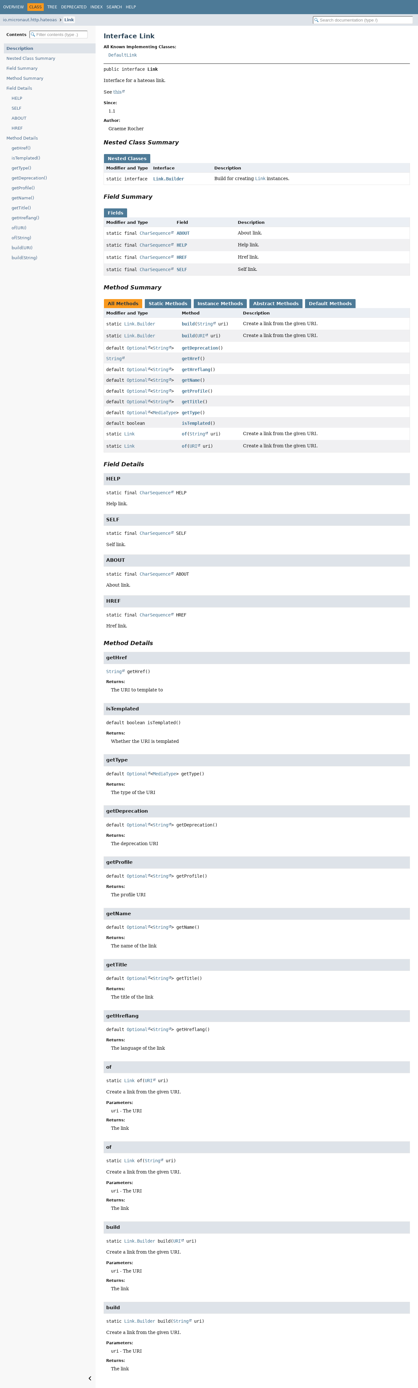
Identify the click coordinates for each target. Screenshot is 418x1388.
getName (191, 380)
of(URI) (19, 227)
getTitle (192, 401)
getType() (21, 168)
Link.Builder (168, 178)
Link (69, 19)
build (188, 323)
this (117, 92)
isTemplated (196, 423)
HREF (17, 128)
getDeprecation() (29, 178)
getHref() (21, 148)
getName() (23, 198)
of (184, 433)
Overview (13, 7)
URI (201, 335)
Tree (52, 7)
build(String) (24, 257)
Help (131, 7)
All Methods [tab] (123, 303)
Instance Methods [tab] (220, 303)
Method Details (22, 138)
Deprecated (74, 7)
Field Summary (22, 68)
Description (19, 48)
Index (96, 7)
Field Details (19, 88)
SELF (16, 108)
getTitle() (21, 207)
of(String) (21, 237)
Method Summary (24, 78)
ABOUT (19, 118)
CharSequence (155, 233)
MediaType (164, 412)
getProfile (195, 391)
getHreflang (196, 369)
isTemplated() (26, 158)
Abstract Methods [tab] (276, 303)
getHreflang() (25, 217)
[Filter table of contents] (58, 35)
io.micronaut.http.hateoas (30, 19)
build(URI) (22, 247)
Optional (137, 348)
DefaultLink (122, 55)
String (205, 323)
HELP (17, 98)
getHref (191, 358)
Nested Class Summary (30, 58)
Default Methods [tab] (330, 303)
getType (191, 412)
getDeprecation (200, 348)
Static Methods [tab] (168, 303)
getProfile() (23, 188)
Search (114, 7)
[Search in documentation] (363, 20)
